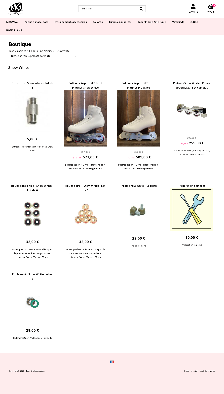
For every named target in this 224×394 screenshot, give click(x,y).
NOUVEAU (12, 22)
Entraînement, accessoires (70, 22)
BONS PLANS (14, 30)
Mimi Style (178, 22)
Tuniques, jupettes (120, 22)
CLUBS (194, 22)
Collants (98, 22)
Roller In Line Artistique (152, 22)
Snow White (63, 50)
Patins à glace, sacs (36, 22)
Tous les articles (17, 50)
